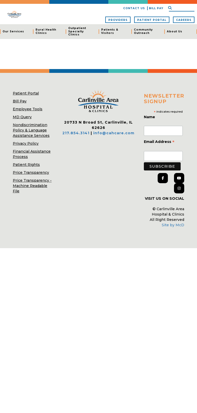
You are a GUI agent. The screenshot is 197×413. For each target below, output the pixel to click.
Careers (183, 20)
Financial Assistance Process (32, 154)
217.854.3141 (75, 133)
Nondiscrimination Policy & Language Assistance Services (31, 130)
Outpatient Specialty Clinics (77, 31)
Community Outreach (143, 31)
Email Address (159, 142)
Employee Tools (27, 109)
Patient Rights (26, 164)
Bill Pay (156, 8)
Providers (118, 20)
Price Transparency (31, 172)
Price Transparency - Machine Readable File (32, 185)
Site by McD (173, 225)
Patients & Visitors (109, 31)
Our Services (13, 31)
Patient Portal (151, 20)
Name (150, 117)
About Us (174, 31)
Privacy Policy (26, 143)
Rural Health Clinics (46, 31)
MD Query (22, 117)
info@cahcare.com (113, 133)
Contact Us (134, 8)
